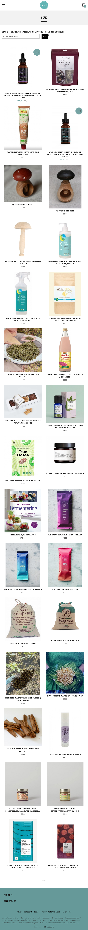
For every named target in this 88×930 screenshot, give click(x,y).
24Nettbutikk (49, 927)
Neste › (44, 880)
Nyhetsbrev (66, 912)
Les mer (47, 923)
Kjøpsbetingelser (31, 912)
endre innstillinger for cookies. (67, 923)
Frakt (19, 912)
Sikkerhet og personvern (50, 912)
